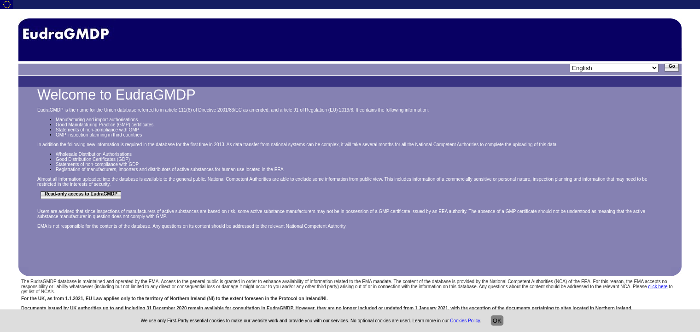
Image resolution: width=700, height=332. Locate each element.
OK (497, 320)
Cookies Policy (465, 320)
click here (657, 286)
